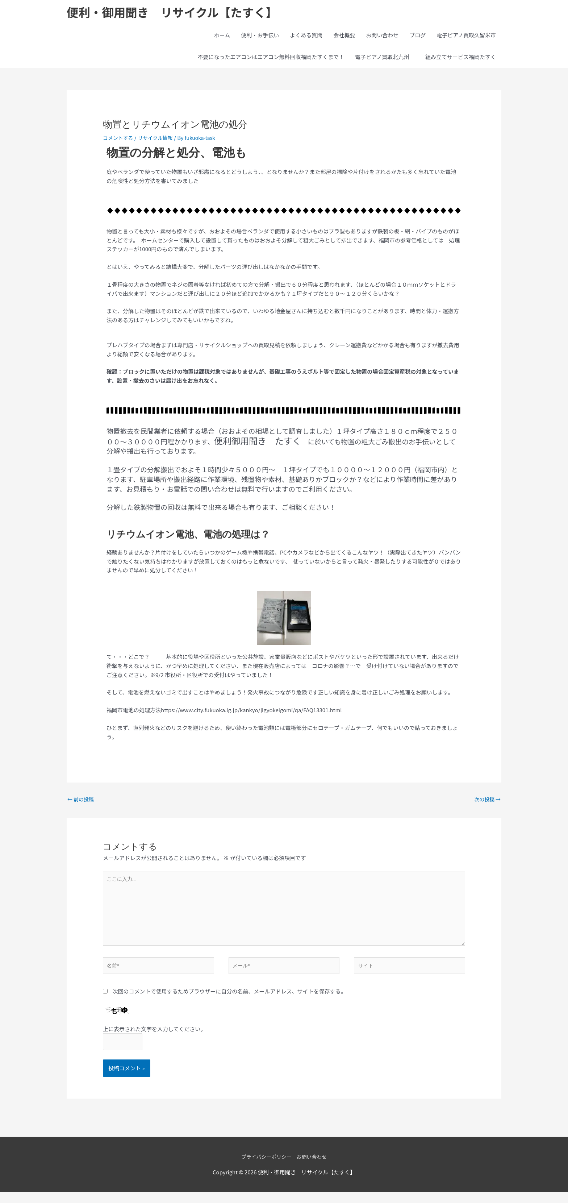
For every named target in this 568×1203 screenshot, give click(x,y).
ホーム (222, 37)
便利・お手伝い (260, 37)
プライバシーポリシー (265, 1167)
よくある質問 (306, 37)
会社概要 (344, 37)
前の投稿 (81, 802)
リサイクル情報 (159, 139)
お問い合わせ (382, 37)
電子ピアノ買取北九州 (382, 58)
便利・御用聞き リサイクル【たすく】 (180, 13)
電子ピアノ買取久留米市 (466, 37)
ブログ (417, 37)
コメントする (119, 139)
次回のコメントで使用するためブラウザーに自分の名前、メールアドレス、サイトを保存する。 (229, 1001)
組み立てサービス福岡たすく (463, 58)
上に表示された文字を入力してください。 (154, 1038)
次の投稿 (486, 802)
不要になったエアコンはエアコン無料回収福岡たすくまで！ (270, 58)
